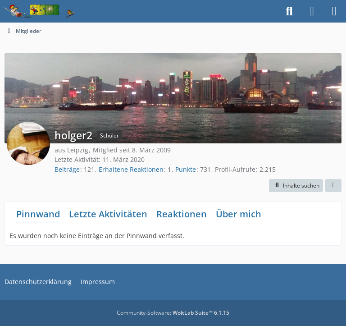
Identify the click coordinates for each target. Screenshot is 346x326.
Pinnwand (38, 214)
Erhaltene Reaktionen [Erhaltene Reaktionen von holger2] (131, 169)
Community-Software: (173, 313)
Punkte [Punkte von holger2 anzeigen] (185, 169)
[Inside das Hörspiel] (39, 11)
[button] (296, 186)
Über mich (238, 214)
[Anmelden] (312, 11)
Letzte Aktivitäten (108, 214)
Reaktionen (181, 214)
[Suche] (289, 11)
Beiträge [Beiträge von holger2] (67, 169)
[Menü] (334, 11)
